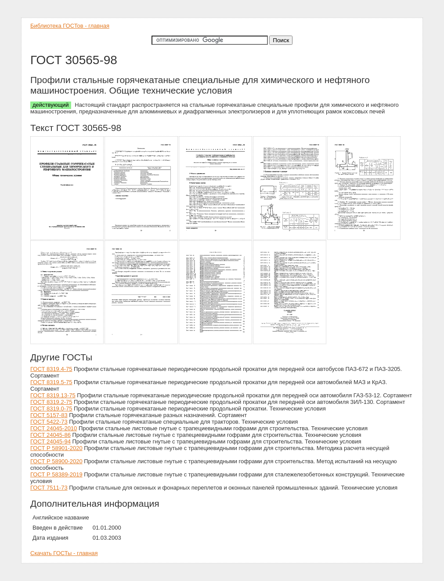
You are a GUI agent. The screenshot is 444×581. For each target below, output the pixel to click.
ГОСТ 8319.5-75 (51, 382)
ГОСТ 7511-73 (49, 487)
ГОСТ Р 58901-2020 (56, 448)
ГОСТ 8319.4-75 (51, 369)
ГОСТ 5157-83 (49, 415)
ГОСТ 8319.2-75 (51, 402)
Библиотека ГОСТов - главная (69, 25)
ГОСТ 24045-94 (50, 441)
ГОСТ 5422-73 (49, 421)
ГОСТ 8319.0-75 (51, 408)
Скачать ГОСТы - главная (64, 553)
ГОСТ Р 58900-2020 (56, 461)
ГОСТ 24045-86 (50, 435)
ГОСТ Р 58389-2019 (56, 474)
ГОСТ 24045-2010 (53, 428)
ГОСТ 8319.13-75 (53, 395)
